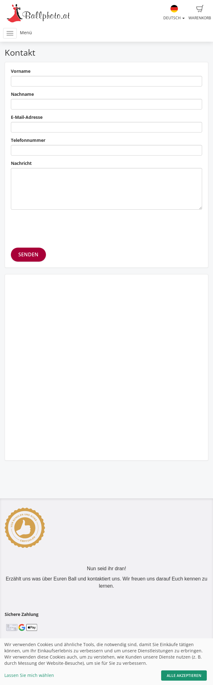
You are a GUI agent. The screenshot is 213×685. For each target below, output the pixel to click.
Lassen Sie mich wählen (29, 675)
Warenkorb (199, 13)
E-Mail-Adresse (27, 117)
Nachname (22, 94)
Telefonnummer (28, 140)
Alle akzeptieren (184, 675)
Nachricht (21, 163)
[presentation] (58, 226)
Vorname (20, 71)
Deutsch (174, 13)
